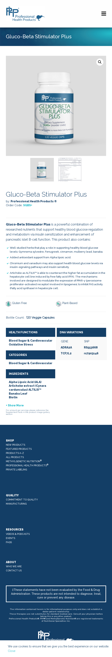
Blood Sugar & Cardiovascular (30, 340)
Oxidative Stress (21, 344)
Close (11, 650)
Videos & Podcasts (18, 534)
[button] (99, 62)
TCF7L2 (66, 353)
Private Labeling (16, 469)
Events (10, 538)
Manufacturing (16, 503)
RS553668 (91, 347)
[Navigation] (103, 13)
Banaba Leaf (18, 393)
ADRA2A (66, 347)
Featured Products (19, 449)
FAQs (9, 542)
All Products (15, 457)
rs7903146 (91, 353)
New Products (15, 444)
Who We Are (14, 566)
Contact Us (14, 570)
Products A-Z (15, 453)
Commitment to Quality (22, 499)
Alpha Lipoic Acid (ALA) (25, 382)
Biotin (13, 397)
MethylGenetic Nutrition (24, 461)
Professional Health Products (27, 465)
